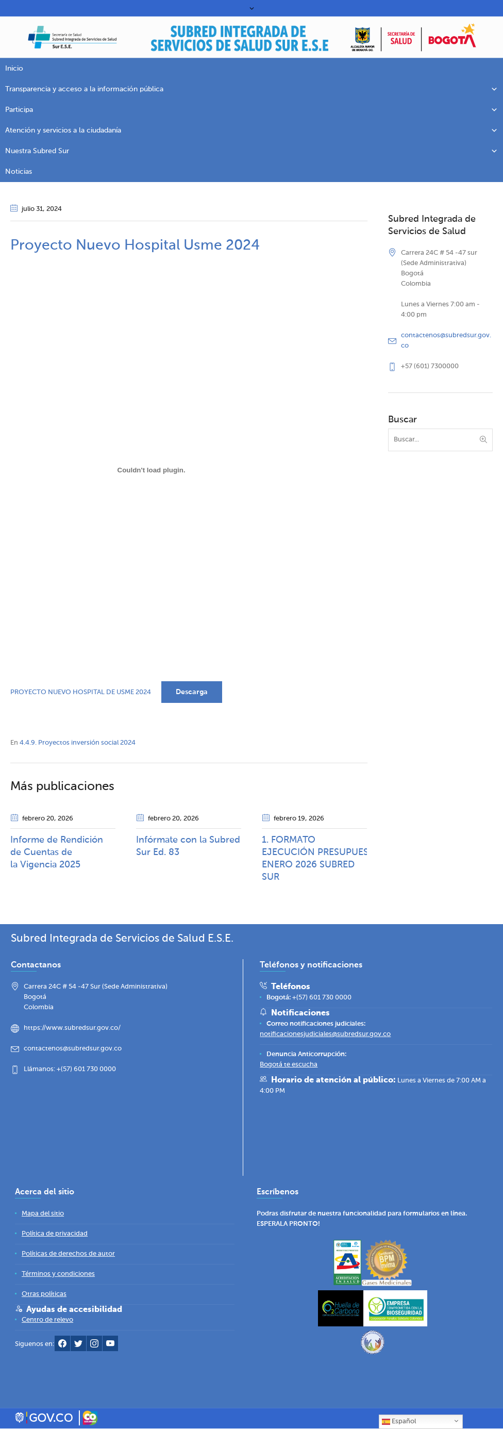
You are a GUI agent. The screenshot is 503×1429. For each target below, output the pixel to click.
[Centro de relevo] (47, 1320)
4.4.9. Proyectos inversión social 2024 (78, 743)
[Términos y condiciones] (58, 1274)
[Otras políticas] (44, 1294)
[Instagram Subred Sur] (94, 1346)
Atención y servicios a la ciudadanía (251, 130)
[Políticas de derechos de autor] (68, 1254)
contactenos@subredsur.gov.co (73, 1049)
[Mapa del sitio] (43, 1214)
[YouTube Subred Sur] (110, 1346)
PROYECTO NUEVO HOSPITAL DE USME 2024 (80, 692)
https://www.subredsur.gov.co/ (72, 1028)
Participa (251, 110)
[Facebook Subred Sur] (62, 1346)
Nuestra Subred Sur (251, 151)
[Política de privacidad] (55, 1234)
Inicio (14, 68)
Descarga (192, 692)
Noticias (18, 171)
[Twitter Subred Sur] (78, 1346)
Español (399, 1422)
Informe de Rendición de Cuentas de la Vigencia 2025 (56, 852)
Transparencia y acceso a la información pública (251, 89)
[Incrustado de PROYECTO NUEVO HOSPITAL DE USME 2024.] (151, 470)
